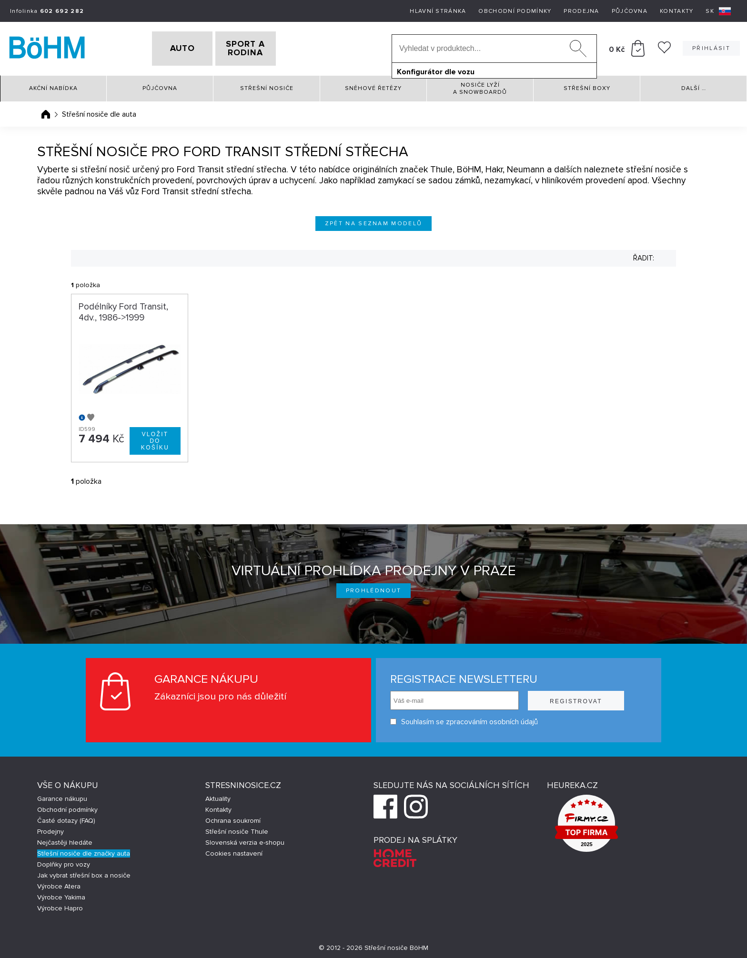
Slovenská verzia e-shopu (244, 839)
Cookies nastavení (233, 850)
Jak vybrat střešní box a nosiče (84, 872)
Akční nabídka (53, 85)
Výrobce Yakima (61, 894)
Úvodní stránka (45, 111)
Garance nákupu (62, 795)
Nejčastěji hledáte (64, 839)
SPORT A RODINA (261, 47)
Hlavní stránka (438, 11)
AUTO (167, 47)
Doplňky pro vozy (63, 861)
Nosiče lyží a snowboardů (480, 85)
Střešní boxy (587, 85)
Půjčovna (629, 11)
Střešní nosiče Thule (236, 828)
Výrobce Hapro (60, 905)
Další (693, 85)
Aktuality (218, 795)
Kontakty (676, 11)
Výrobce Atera (59, 883)
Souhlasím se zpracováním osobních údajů (464, 718)
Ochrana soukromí (233, 817)
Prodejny (50, 828)
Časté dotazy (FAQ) (66, 817)
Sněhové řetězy (373, 85)
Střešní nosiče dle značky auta (83, 850)
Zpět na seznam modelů (374, 220)
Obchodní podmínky (514, 11)
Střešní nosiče (266, 85)
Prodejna (581, 11)
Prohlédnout (374, 587)
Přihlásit (711, 46)
